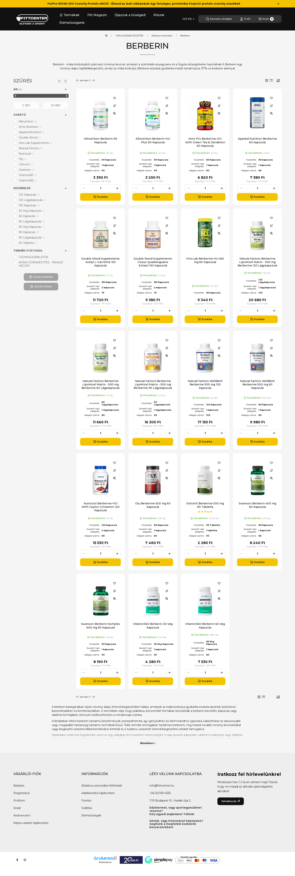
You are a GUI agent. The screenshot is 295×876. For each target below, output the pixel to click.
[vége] (56, 105)
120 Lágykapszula (32, 200)
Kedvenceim (21, 815)
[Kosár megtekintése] (266, 19)
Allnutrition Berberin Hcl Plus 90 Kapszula (153, 140)
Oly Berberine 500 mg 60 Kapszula (152, 505)
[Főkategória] (106, 35)
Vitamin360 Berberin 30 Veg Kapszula (153, 625)
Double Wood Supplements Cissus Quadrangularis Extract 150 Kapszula (153, 262)
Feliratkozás (230, 801)
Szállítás (86, 808)
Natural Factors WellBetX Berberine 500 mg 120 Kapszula (205, 384)
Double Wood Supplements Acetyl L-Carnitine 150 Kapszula (100, 262)
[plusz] (117, 188)
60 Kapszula (29, 216)
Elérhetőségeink (72, 23)
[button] (70, 15)
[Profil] (245, 19)
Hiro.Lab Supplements (35, 143)
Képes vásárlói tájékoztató (30, 823)
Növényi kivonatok (162, 35)
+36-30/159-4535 (160, 793)
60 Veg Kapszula (32, 227)
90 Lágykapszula (32, 237)
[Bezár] (278, 4)
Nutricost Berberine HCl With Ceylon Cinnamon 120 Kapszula (101, 507)
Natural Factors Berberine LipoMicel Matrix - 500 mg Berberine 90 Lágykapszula (153, 384)
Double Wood (30, 137)
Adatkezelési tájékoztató (98, 793)
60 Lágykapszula (32, 221)
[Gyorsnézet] (114, 113)
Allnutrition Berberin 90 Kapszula (100, 140)
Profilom (19, 800)
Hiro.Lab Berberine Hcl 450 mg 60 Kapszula (205, 260)
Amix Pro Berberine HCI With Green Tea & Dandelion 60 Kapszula (205, 142)
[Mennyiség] (100, 188)
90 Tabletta (28, 243)
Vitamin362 (28, 180)
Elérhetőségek (91, 815)
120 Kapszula (29, 194)
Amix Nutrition (30, 127)
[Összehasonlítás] (114, 106)
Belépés (18, 785)
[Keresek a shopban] (219, 19)
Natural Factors (31, 148)
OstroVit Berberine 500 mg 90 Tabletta (205, 505)
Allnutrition (28, 121)
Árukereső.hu (105, 862)
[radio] (271, 80)
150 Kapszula (29, 205)
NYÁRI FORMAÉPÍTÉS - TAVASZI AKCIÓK (41, 264)
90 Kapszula (29, 232)
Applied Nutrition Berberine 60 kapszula (257, 140)
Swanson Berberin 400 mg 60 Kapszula (257, 505)
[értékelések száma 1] (205, 512)
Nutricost (27, 153)
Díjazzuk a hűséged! (130, 15)
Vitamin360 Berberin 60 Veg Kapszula (205, 625)
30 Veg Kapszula (32, 210)
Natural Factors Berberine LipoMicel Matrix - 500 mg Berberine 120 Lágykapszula (257, 262)
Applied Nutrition (32, 132)
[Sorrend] (278, 80)
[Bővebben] (148, 743)
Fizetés (86, 800)
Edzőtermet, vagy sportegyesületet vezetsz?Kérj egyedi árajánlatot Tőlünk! (175, 811)
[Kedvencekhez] (114, 98)
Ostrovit (26, 164)
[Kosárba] (100, 197)
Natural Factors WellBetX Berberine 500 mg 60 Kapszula (257, 384)
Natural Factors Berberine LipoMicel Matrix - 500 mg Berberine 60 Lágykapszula (100, 384)
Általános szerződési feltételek (101, 785)
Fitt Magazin (97, 15)
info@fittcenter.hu (161, 785)
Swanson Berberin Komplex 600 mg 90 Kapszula (100, 625)
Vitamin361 (28, 175)
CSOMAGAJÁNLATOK (33, 257)
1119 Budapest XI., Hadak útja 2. (170, 800)
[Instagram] (25, 860)
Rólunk (158, 15)
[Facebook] (17, 860)
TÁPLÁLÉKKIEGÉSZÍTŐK (129, 35)
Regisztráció (21, 793)
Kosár (17, 808)
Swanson (27, 169)
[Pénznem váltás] (188, 19)
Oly (23, 159)
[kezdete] (26, 105)
